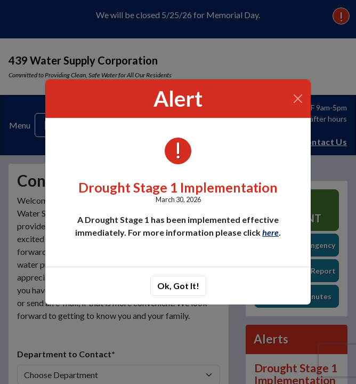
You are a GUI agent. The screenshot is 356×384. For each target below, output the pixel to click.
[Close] (298, 98)
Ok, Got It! (178, 286)
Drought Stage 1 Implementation (178, 187)
